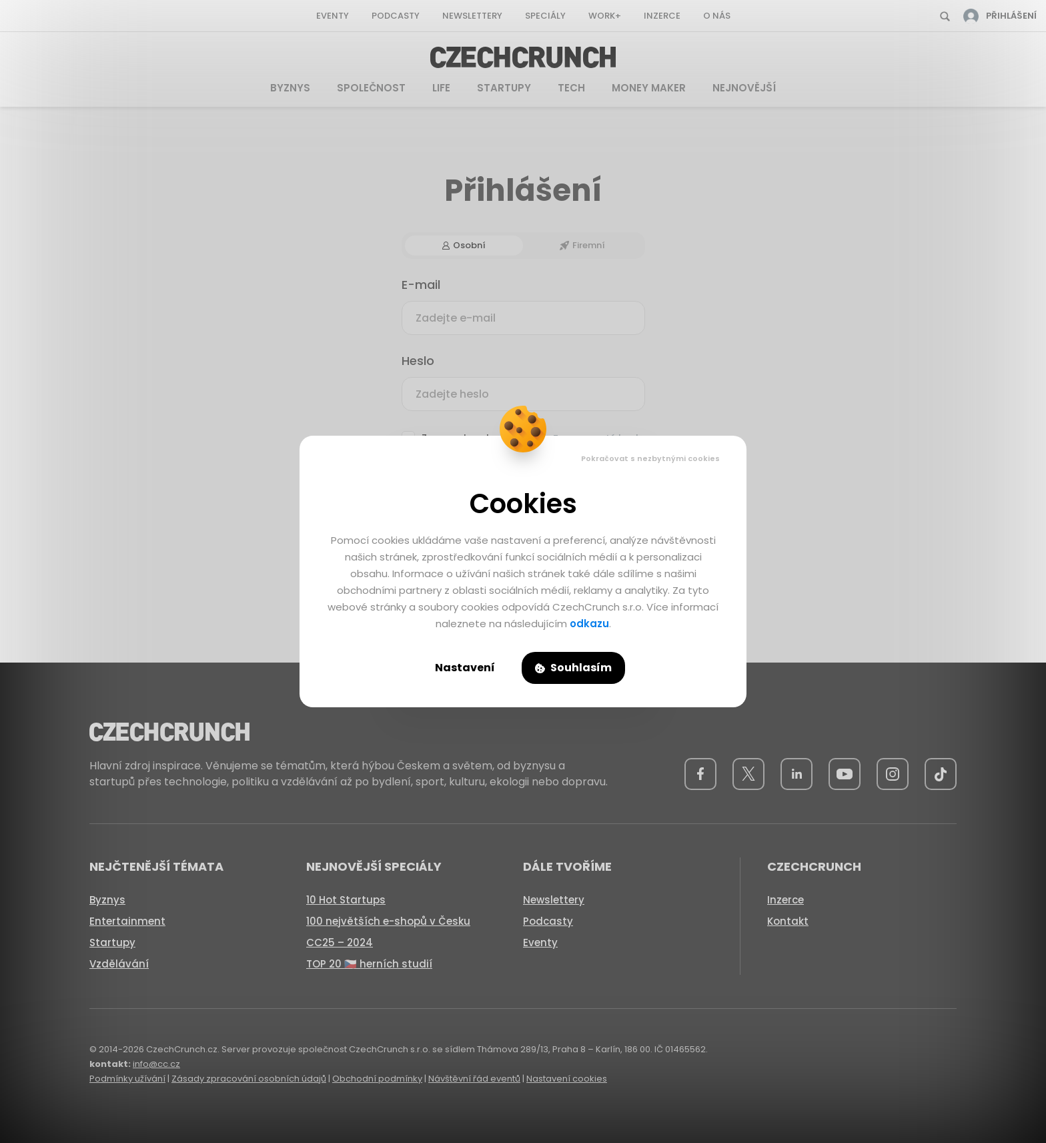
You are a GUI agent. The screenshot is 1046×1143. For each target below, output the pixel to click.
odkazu (589, 624)
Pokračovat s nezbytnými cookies (650, 458)
